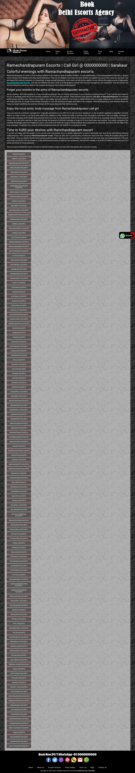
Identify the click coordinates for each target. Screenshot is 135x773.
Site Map (91, 771)
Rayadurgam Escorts (19, 605)
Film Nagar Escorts (19, 260)
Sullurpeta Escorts (18, 660)
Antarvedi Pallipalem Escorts (19, 186)
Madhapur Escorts (19, 414)
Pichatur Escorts (18, 534)
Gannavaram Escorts (19, 274)
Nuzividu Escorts (19, 496)
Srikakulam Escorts (18, 646)
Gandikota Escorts (19, 269)
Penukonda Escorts (19, 525)
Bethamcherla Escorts (19, 210)
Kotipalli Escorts (18, 364)
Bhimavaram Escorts (19, 219)
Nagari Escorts (19, 446)
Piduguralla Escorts (19, 529)
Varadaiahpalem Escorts (18, 700)
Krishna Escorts (19, 373)
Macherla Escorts (19, 396)
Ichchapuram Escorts (19, 314)
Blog (111, 51)
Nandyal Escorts (19, 460)
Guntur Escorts (19, 301)
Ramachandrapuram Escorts (18, 584)
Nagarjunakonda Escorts (19, 450)
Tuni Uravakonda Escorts (19, 696)
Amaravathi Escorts (19, 172)
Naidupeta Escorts (19, 455)
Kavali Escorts (19, 360)
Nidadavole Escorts (18, 487)
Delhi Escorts (82, 771)
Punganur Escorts (19, 566)
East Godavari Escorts (19, 251)
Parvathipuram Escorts (19, 520)
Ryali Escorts (19, 623)
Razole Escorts (19, 610)
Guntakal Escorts (19, 296)
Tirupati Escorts (19, 682)
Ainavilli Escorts (19, 158)
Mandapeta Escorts (19, 419)
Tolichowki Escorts (18, 691)
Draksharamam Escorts (19, 246)
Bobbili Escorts (19, 224)
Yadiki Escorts (19, 732)
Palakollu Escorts (19, 505)
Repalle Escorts (19, 619)
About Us (58, 52)
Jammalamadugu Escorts (18, 323)
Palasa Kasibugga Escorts (19, 515)
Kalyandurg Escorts (19, 346)
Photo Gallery (86, 52)
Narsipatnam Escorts (19, 478)
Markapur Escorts (19, 428)
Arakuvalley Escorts (19, 192)
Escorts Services (70, 52)
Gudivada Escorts (18, 287)
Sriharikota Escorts (19, 642)
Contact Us (121, 52)
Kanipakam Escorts (19, 355)
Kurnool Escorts (18, 382)
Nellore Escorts (19, 482)
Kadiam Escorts (19, 333)
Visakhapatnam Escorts (19, 719)
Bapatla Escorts (19, 201)
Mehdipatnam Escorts (19, 432)
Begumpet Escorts (19, 206)
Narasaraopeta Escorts (19, 464)
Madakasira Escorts (18, 405)
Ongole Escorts (19, 500)
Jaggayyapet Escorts (19, 319)
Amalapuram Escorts (19, 168)
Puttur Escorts (19, 575)
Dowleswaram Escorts (19, 242)
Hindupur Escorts (19, 305)
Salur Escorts (19, 632)
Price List (100, 52)
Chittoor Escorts (18, 237)
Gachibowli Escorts (18, 265)
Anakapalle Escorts (18, 177)
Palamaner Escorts (19, 509)
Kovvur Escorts (19, 369)
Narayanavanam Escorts (19, 469)
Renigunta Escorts (19, 614)
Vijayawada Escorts (19, 710)
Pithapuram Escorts (19, 538)
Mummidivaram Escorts (19, 437)
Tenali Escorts (19, 669)
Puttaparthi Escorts (19, 570)
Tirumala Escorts (18, 678)
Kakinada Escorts (18, 342)
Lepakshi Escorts (19, 387)
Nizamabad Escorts (19, 491)
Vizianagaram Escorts (19, 723)
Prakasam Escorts (19, 552)
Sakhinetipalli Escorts (18, 628)
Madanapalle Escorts (19, 410)
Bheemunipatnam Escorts (18, 215)
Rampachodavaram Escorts (19, 591)
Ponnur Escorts (19, 547)
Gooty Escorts (18, 283)
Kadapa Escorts (19, 328)
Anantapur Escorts (19, 181)
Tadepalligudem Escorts (19, 664)
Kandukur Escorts (19, 351)
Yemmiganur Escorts (19, 741)
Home (48, 51)
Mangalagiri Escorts (19, 423)
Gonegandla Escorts (19, 278)
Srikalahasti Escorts (19, 651)
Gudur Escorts (18, 292)
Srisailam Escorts (19, 655)
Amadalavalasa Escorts (19, 163)
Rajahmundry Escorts (18, 579)
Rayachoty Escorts (19, 601)
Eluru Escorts (19, 255)
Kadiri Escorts (19, 337)
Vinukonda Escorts (19, 714)
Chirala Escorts (19, 233)
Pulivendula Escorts (19, 561)
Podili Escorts (19, 543)
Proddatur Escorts (19, 556)
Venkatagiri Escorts (19, 705)
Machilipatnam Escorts (19, 401)
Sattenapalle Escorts (19, 637)
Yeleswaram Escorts (19, 737)
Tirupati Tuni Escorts (19, 687)
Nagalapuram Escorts (18, 441)
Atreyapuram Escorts (19, 196)
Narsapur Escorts (19, 473)
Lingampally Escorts (19, 392)
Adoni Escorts (19, 154)
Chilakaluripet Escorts (19, 228)
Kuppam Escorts (19, 378)
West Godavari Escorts (19, 728)
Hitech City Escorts (19, 310)
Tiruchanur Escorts (19, 673)
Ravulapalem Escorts (19, 596)
